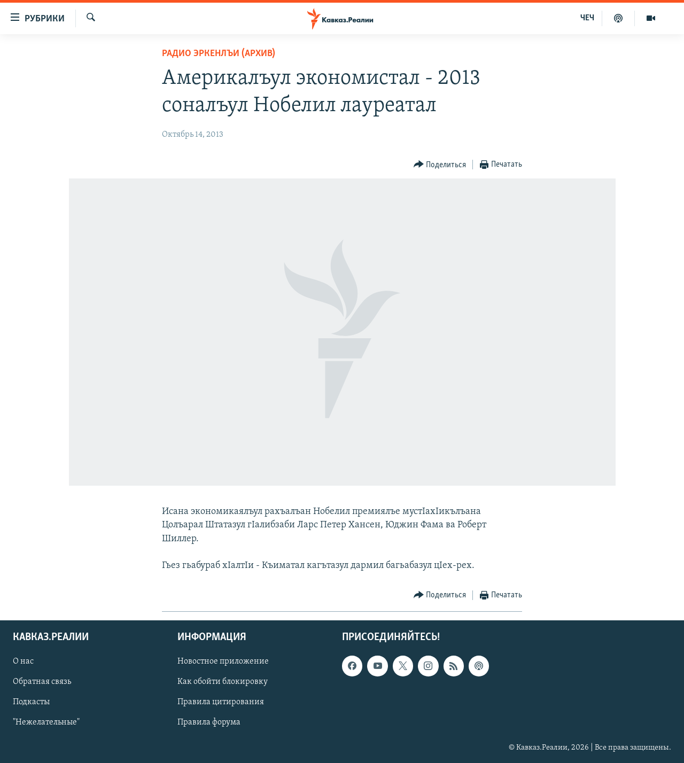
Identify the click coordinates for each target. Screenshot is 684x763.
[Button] (440, 165)
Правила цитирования (220, 702)
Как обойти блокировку (222, 682)
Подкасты (31, 702)
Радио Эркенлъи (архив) (218, 54)
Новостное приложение (223, 662)
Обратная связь (42, 682)
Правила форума (208, 723)
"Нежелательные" (46, 723)
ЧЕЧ (587, 18)
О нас (23, 662)
